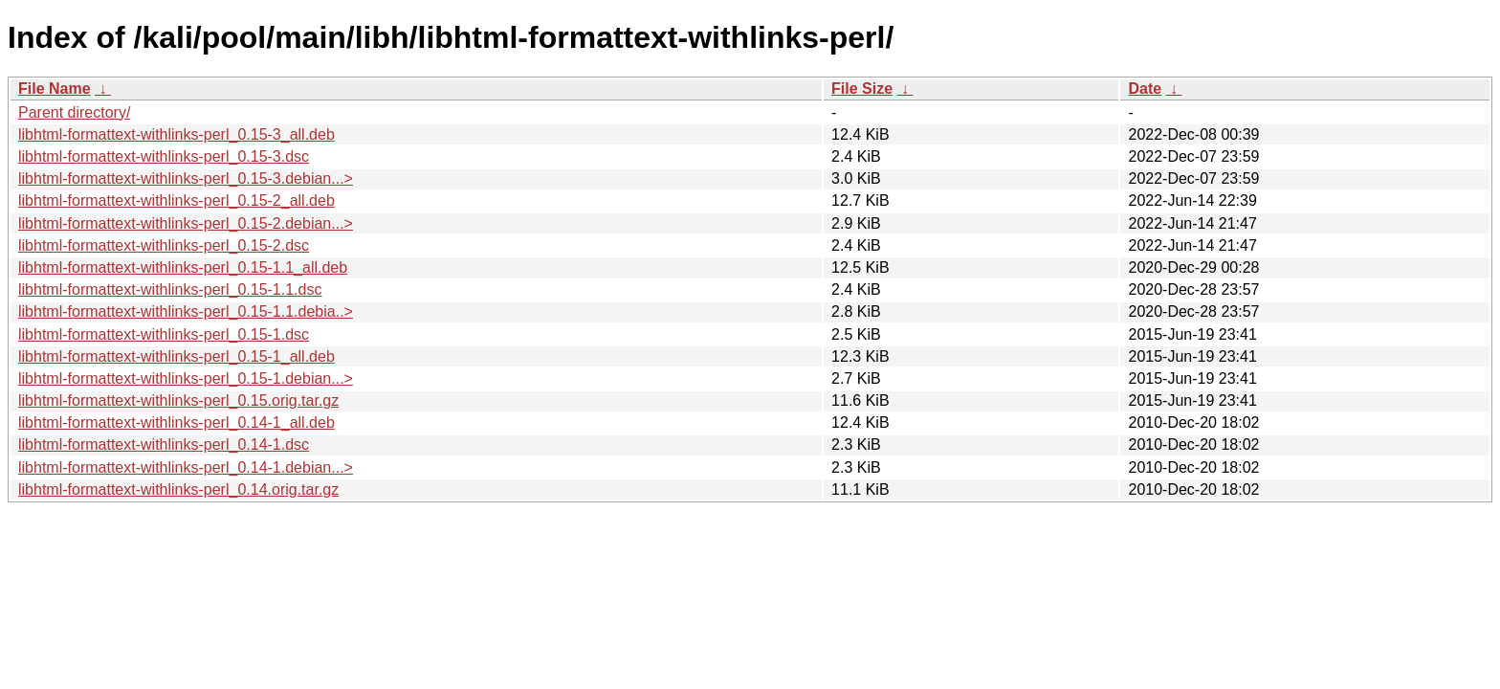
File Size (862, 88)
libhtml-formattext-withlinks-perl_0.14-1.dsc (163, 444)
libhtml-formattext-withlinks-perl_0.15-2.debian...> (185, 223)
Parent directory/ (74, 112)
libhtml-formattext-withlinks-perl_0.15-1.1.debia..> (185, 311)
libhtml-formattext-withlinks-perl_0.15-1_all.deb (176, 356)
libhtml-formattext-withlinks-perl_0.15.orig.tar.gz (178, 400)
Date (1144, 88)
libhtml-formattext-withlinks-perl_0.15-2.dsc (163, 245)
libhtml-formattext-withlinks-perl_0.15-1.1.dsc (169, 289)
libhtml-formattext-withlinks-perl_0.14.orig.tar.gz (178, 489)
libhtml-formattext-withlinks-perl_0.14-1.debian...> (185, 467)
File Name (54, 88)
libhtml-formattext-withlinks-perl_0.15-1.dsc (163, 334)
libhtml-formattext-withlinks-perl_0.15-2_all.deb (176, 200)
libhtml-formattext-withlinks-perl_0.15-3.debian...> (185, 178)
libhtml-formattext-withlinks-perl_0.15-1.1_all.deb (182, 267)
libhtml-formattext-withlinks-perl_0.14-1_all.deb (176, 422)
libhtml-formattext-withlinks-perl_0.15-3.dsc (163, 156)
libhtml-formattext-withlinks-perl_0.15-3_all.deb (176, 134)
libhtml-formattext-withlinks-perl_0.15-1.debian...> (185, 378)
